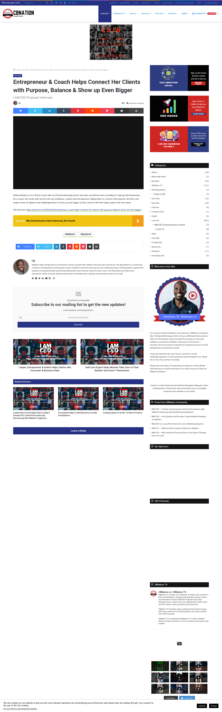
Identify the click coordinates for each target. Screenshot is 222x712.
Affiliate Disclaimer (157, 372)
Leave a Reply (78, 430)
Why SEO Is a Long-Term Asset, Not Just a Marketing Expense (177, 424)
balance (71, 234)
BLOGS (136, 3)
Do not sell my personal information (20, 708)
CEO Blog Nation (159, 190)
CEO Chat (159, 13)
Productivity (157, 242)
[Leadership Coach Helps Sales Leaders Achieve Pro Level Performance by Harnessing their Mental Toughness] (33, 398)
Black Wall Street (159, 176)
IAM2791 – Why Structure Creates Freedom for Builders (175, 428)
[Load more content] (171, 698)
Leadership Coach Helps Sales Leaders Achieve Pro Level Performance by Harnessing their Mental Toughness (31, 415)
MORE (184, 13)
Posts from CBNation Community (170, 402)
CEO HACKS (167, 3)
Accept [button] (214, 706)
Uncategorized (158, 255)
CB (19, 103)
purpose (86, 234)
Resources (156, 247)
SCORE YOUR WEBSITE (184, 3)
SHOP (199, 3)
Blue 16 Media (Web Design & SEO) (164, 336)
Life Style (155, 238)
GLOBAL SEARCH (211, 3)
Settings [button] (201, 706)
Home (16, 70)
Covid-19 (160, 229)
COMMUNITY (125, 3)
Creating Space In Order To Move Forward (122, 413)
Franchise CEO (158, 212)
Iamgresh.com (195, 357)
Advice (133, 13)
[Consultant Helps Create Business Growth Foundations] (78, 398)
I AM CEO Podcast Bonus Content (169, 225)
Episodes (155, 203)
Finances (155, 207)
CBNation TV (118, 13)
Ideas (154, 233)
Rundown (172, 13)
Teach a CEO (160, 194)
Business (146, 13)
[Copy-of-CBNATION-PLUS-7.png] (111, 42)
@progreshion (161, 357)
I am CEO (104, 13)
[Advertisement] (179, 472)
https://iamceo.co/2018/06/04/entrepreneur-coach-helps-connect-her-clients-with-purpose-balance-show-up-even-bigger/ (84, 210)
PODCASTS (146, 3)
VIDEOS (157, 3)
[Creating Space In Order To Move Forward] (123, 398)
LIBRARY (113, 3)
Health (154, 216)
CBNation (194, 333)
